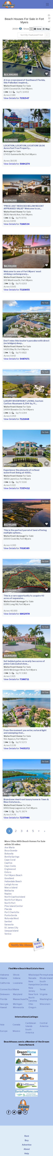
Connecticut (6, 989)
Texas (43, 989)
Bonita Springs (11, 857)
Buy (27, 1140)
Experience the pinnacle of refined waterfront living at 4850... (21, 471)
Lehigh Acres (11, 884)
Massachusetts (20, 999)
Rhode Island (46, 978)
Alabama (4, 975)
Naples (8, 894)
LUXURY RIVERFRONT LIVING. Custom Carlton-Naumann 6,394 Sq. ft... (23, 402)
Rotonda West (11, 918)
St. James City (11, 927)
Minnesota (18, 1007)
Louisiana (17, 983)
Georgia (4, 1004)
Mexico (16, 1031)
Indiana (16, 978)
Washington (46, 999)
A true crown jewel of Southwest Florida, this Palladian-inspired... (24, 81)
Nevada (32, 978)
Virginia (43, 994)
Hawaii (3, 1007)
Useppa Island (11, 931)
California (5, 983)
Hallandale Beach (13, 881)
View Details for (16, 98)
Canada (16, 1024)
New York (33, 994)
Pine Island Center (13, 906)
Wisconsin (45, 1004)
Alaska (3, 978)
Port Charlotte (11, 912)
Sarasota (8, 924)
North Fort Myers (13, 900)
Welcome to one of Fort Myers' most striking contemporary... (22, 272)
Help (26, 1153)
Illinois (16, 975)
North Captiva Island (14, 897)
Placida (8, 909)
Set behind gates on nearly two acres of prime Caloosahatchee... (24, 662)
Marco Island (10, 887)
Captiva (8, 863)
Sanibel (8, 921)
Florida (3, 999)
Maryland (17, 994)
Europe (3, 1031)
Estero (7, 872)
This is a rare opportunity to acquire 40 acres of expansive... (24, 597)
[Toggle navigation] (47, 4)
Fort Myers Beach (13, 875)
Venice (7, 934)
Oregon (32, 1007)
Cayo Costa (10, 866)
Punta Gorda (10, 915)
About (27, 1149)
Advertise (26, 1145)
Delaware (5, 994)
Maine (16, 989)
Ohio (30, 1004)
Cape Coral (10, 860)
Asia (2, 1024)
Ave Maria (9, 847)
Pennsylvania (46, 975)
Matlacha (9, 890)
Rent (26, 1136)
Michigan (17, 1004)
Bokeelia (8, 853)
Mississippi (33, 975)
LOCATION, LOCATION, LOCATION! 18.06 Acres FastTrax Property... (24, 146)
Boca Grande (10, 850)
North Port (10, 903)
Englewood (10, 869)
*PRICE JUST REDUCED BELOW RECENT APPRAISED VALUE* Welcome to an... (24, 207)
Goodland (9, 878)
